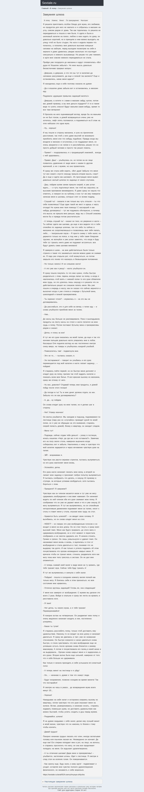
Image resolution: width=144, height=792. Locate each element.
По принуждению (72, 20)
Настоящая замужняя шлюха (58, 782)
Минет (61, 20)
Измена (54, 20)
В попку (47, 20)
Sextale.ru (49, 3)
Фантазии (84, 20)
